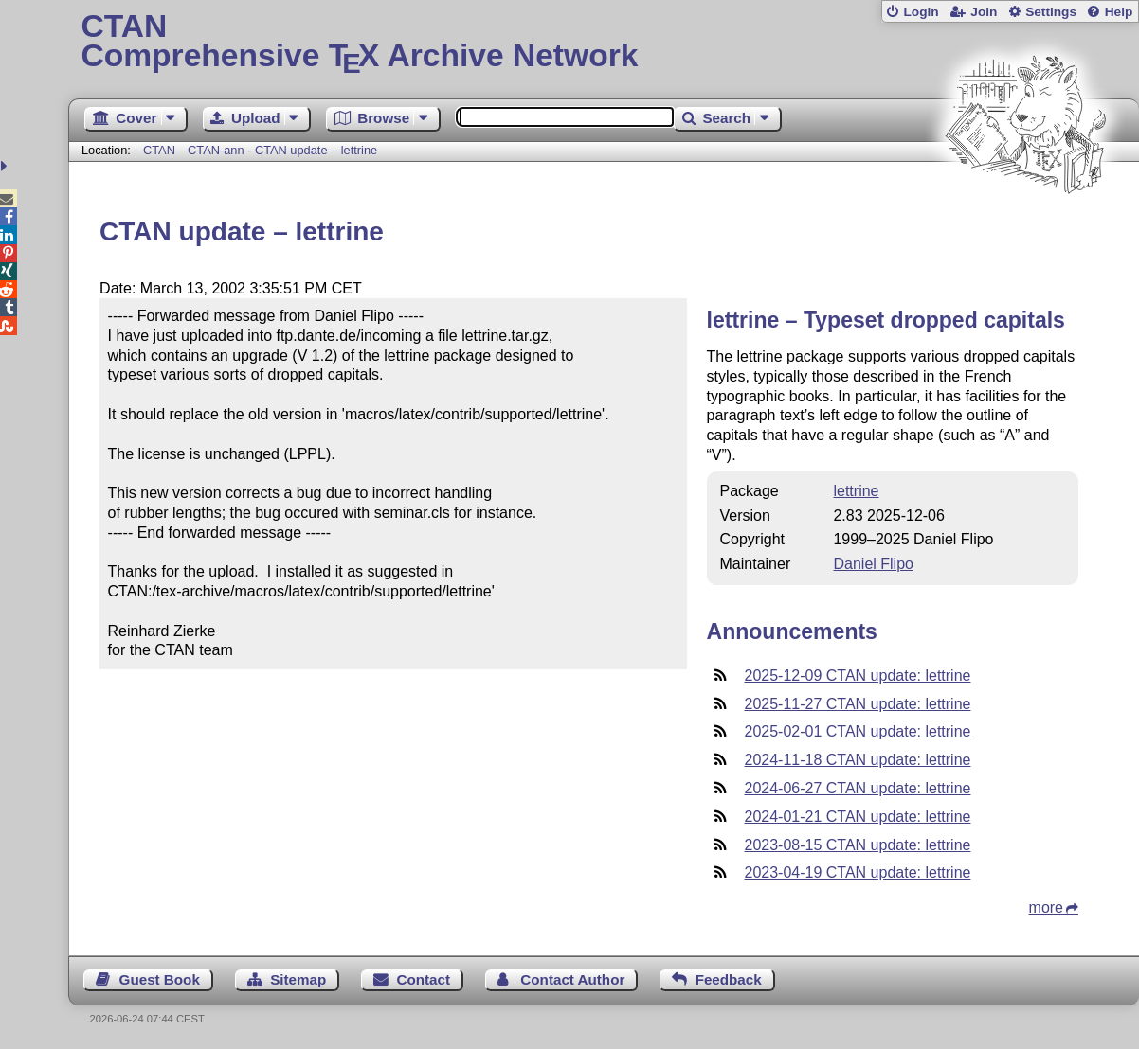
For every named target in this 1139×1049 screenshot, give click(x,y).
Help (1119, 12)
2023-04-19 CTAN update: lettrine (858, 872)
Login (920, 12)
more (1046, 907)
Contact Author (572, 979)
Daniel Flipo (873, 564)
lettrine (855, 491)
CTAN (159, 150)
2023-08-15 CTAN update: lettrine (858, 845)
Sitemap (298, 979)
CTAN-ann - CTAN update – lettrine (282, 150)
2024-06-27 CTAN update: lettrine (858, 788)
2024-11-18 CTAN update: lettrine (858, 760)
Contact (424, 979)
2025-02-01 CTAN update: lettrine (858, 731)
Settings (1050, 12)
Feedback (729, 979)
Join (983, 12)
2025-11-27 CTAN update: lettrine (858, 704)
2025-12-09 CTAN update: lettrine (858, 675)
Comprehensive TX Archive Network (603, 42)
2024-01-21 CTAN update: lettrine (858, 817)
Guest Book (159, 979)
